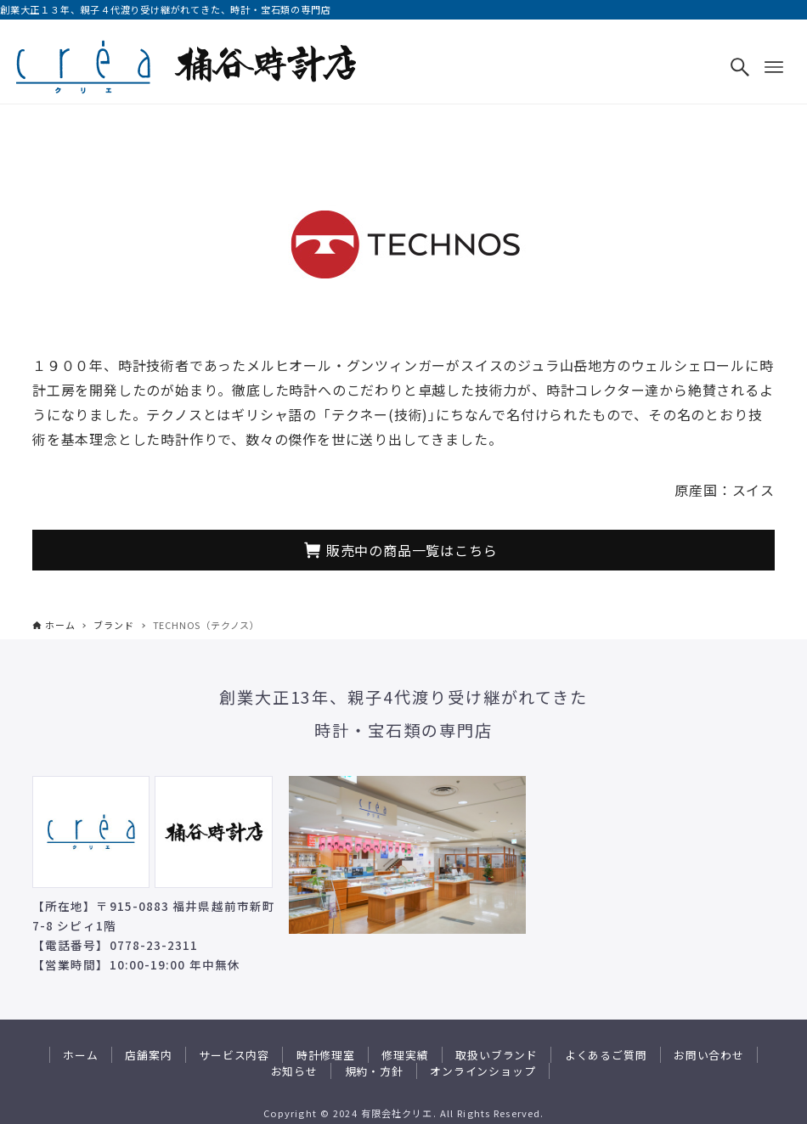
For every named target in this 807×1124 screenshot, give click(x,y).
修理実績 (404, 1055)
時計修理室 (325, 1055)
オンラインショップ (482, 1071)
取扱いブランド (496, 1055)
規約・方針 (374, 1071)
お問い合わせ (709, 1055)
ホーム (80, 1055)
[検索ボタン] (740, 67)
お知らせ (294, 1071)
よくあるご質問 (606, 1055)
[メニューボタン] (774, 67)
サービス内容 (234, 1055)
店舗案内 (148, 1055)
